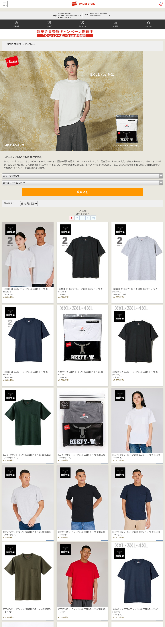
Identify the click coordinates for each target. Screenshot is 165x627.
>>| (93, 217)
